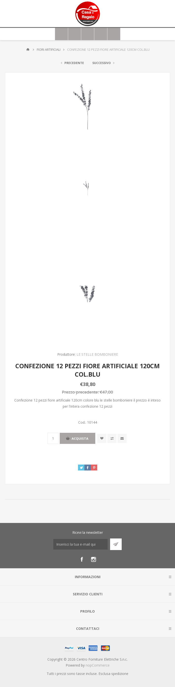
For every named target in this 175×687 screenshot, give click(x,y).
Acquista (80, 438)
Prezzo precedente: (80, 392)
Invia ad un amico (122, 438)
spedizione (119, 673)
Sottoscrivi (116, 544)
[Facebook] (82, 559)
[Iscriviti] (80, 544)
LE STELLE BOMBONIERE (97, 354)
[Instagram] (93, 559)
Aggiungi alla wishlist (101, 438)
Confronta (112, 438)
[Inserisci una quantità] (52, 438)
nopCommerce (98, 665)
